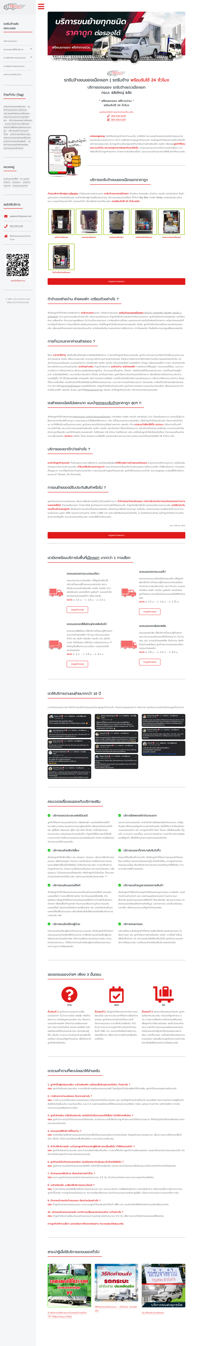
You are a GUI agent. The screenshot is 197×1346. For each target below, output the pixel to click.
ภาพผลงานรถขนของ (14, 66)
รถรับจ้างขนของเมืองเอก (15, 106)
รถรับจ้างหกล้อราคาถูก (20, 134)
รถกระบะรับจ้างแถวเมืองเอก (17, 123)
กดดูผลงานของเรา (116, 281)
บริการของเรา (10, 41)
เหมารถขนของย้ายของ (13, 148)
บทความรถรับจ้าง (12, 74)
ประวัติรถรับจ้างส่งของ (153, 1313)
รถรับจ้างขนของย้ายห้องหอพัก (17, 143)
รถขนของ (16, 182)
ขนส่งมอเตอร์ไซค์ (11, 178)
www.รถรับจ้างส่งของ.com (18, 302)
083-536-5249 (116, 116)
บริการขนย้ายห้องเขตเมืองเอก (17, 113)
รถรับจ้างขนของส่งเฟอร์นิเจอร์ (17, 137)
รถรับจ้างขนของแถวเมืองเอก (17, 108)
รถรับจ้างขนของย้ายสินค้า (15, 141)
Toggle (41, 6)
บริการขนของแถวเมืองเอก (20, 120)
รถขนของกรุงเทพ (20, 185)
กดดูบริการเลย (77, 609)
